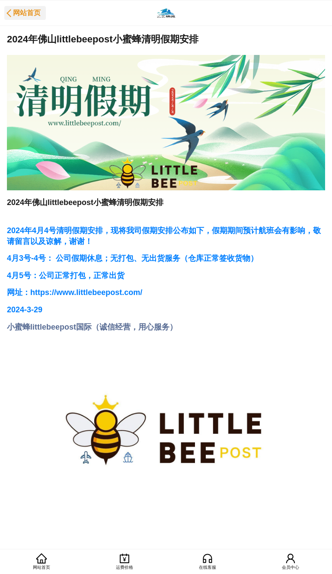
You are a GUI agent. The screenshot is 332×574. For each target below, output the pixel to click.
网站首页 (27, 12)
